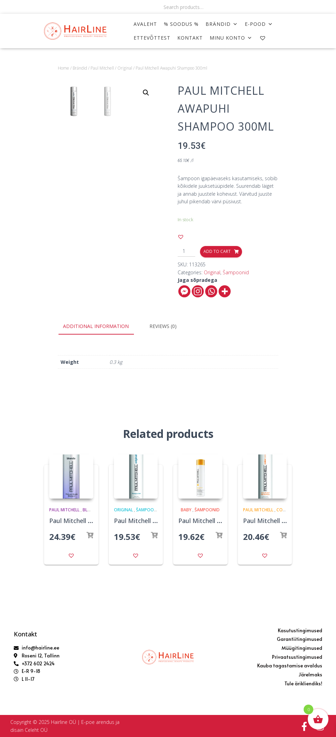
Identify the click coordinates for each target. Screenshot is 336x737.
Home (63, 68)
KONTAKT (190, 37)
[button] (181, 237)
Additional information (96, 326)
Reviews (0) (163, 326)
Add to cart (217, 251)
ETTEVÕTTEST (152, 37)
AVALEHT (145, 24)
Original (124, 68)
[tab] (101, 327)
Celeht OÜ (36, 730)
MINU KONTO (231, 37)
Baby (186, 510)
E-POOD (259, 24)
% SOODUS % (181, 24)
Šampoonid (236, 272)
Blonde (91, 510)
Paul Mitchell (102, 68)
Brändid (222, 24)
